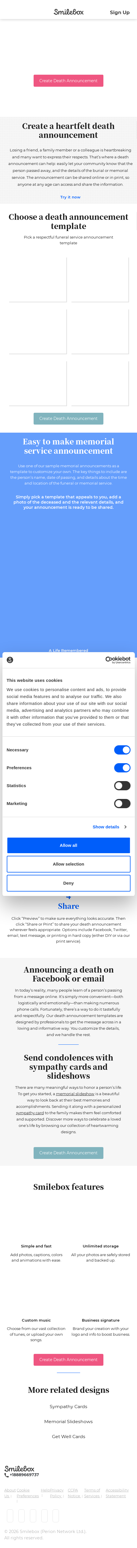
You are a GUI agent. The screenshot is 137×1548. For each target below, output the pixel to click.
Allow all (68, 845)
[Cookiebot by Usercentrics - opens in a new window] (105, 660)
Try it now (70, 197)
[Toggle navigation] (5, 11)
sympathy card (30, 1112)
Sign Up (120, 12)
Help (45, 1490)
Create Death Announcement (68, 80)
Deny (68, 883)
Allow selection (68, 864)
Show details (106, 826)
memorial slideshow (75, 1093)
